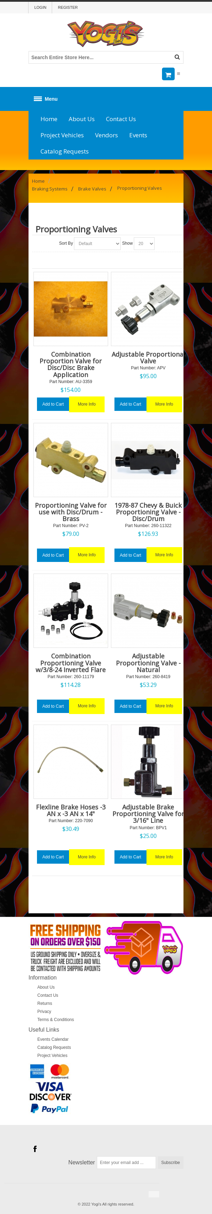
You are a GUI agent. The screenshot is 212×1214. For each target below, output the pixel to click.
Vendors (106, 135)
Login (40, 7)
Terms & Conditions (55, 1019)
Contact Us (121, 119)
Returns (44, 1003)
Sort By (66, 243)
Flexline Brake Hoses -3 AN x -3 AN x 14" (71, 810)
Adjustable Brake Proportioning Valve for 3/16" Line (148, 814)
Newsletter (81, 1162)
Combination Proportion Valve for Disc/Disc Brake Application (70, 364)
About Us (82, 119)
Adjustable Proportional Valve (148, 357)
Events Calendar (53, 1039)
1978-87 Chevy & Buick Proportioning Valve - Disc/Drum (148, 512)
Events (138, 135)
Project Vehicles (62, 135)
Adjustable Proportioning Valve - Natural (148, 663)
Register (67, 7)
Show (127, 243)
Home (48, 119)
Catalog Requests (64, 151)
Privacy (44, 1011)
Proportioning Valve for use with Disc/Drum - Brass (71, 512)
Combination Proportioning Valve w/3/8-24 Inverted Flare (71, 663)
